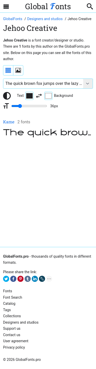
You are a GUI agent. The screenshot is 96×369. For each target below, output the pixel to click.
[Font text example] (43, 83)
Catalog (9, 303)
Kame (8, 121)
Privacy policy (14, 347)
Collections (12, 316)
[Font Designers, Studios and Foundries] (45, 19)
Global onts (48, 6)
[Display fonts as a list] (8, 70)
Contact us (11, 335)
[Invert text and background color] (39, 96)
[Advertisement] (48, 193)
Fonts (7, 291)
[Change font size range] (29, 106)
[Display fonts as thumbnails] (18, 70)
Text (25, 96)
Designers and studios (20, 322)
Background (58, 96)
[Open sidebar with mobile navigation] (6, 6)
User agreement (15, 341)
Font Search (12, 297)
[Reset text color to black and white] (7, 96)
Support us (11, 328)
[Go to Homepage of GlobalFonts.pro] (13, 19)
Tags (7, 310)
